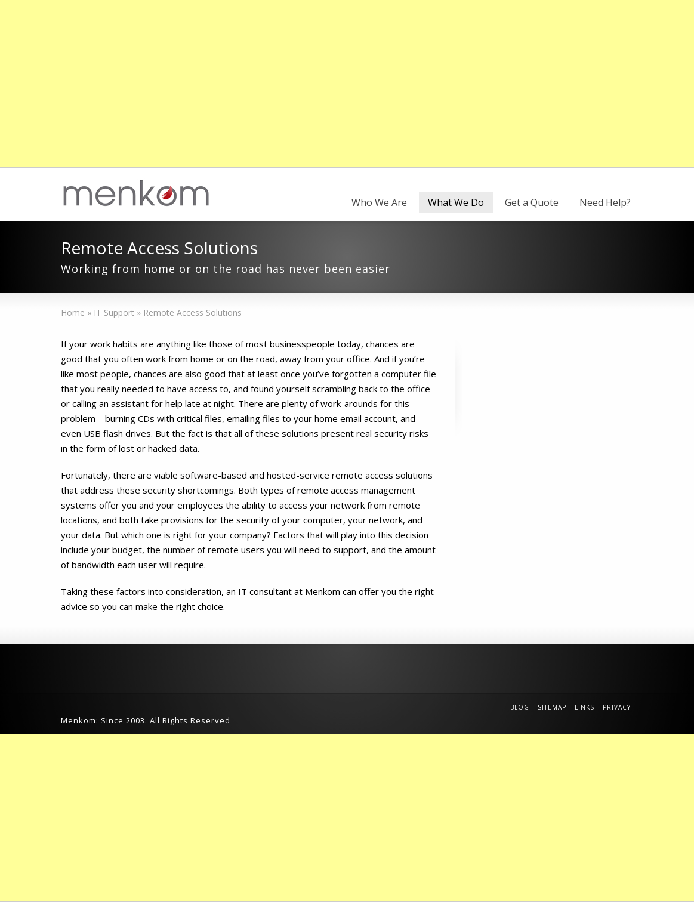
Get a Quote (532, 202)
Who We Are (379, 202)
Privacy (617, 707)
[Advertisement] (347, 83)
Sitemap (552, 707)
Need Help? (605, 202)
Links (584, 707)
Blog (519, 707)
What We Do (456, 202)
